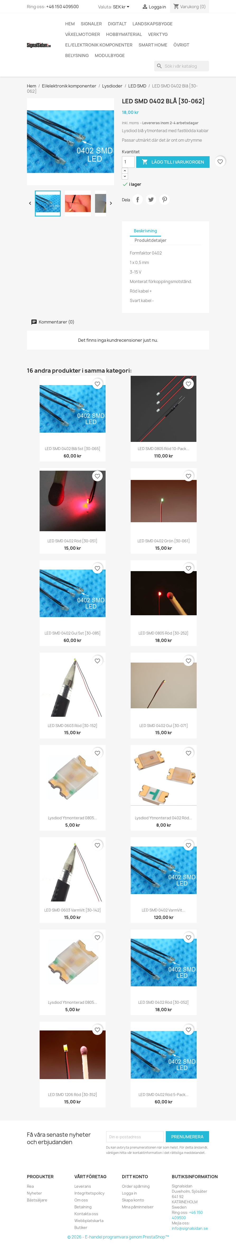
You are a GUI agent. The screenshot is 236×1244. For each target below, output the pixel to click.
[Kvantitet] (128, 162)
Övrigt (181, 45)
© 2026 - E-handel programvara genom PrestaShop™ (118, 1237)
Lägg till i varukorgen (173, 162)
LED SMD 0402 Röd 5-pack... (163, 1094)
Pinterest (164, 199)
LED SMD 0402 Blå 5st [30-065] (72, 448)
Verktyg (158, 34)
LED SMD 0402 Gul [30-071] (163, 725)
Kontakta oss (86, 1213)
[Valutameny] (122, 7)
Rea (30, 1186)
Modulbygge (110, 55)
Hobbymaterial (124, 34)
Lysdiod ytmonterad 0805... (72, 817)
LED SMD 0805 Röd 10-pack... (163, 448)
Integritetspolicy (89, 1193)
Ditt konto (135, 1177)
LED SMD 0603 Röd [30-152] (72, 725)
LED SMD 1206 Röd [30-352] (72, 1094)
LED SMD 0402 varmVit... (163, 910)
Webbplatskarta (88, 1220)
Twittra (151, 199)
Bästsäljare (37, 1200)
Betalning (83, 1206)
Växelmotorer (82, 34)
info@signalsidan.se (190, 1228)
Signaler (91, 24)
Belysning (77, 55)
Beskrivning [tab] (145, 231)
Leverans (82, 1186)
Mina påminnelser (138, 1206)
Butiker (80, 1227)
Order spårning (136, 1186)
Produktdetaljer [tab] (151, 240)
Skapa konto (133, 1200)
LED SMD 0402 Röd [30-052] (163, 1002)
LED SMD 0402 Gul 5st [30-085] (73, 633)
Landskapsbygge (153, 24)
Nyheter (34, 1193)
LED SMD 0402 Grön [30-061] (164, 540)
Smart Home (153, 45)
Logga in (129, 1193)
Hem (70, 24)
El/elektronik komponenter (99, 45)
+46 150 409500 (62, 7)
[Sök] (181, 66)
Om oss (81, 1200)
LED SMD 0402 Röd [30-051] (72, 540)
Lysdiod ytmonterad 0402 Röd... (163, 817)
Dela (137, 199)
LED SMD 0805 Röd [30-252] (163, 633)
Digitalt (117, 24)
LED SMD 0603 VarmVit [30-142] (72, 910)
